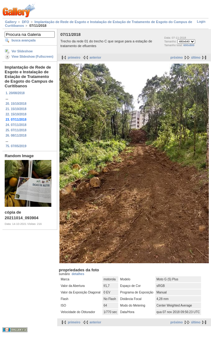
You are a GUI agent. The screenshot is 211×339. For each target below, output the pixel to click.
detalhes (78, 274)
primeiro (74, 57)
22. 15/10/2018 (16, 114)
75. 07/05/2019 (16, 146)
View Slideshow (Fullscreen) (32, 56)
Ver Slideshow (22, 51)
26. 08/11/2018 (16, 135)
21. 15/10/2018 (16, 109)
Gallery (10, 22)
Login (201, 21)
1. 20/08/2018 (15, 93)
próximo (177, 57)
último (195, 57)
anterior (95, 57)
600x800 (188, 45)
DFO (25, 22)
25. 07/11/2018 (16, 130)
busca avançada (23, 40)
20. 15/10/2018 (16, 103)
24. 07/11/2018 (16, 125)
